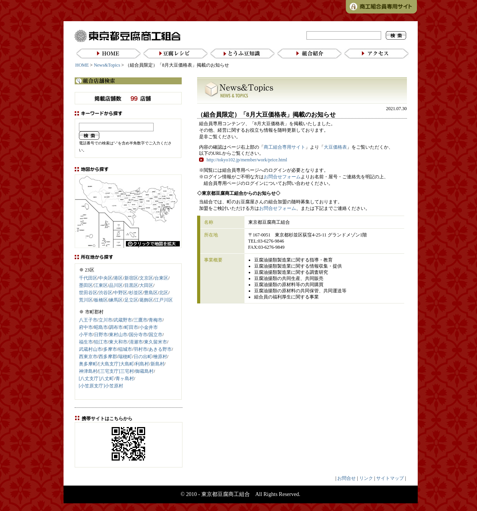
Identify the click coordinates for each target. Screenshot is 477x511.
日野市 (101, 334)
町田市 (131, 327)
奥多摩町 (88, 364)
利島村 (142, 364)
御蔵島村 (144, 371)
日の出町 (143, 356)
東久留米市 (155, 342)
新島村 (157, 364)
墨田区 (86, 285)
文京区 (146, 278)
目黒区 (131, 285)
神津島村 (88, 371)
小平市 (86, 334)
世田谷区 (88, 292)
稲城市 (125, 349)
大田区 (146, 285)
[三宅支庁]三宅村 (116, 371)
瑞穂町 (125, 356)
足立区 (131, 300)
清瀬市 (136, 342)
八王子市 (88, 320)
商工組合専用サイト (284, 147)
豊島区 (151, 292)
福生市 (86, 342)
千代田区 (88, 278)
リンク (366, 478)
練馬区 (116, 300)
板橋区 (101, 300)
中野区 (120, 292)
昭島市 (101, 327)
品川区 (116, 285)
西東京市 (88, 356)
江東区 (101, 285)
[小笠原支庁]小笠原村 (101, 386)
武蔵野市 (123, 320)
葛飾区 (146, 300)
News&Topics (107, 65)
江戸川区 (163, 300)
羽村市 (140, 349)
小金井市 (148, 327)
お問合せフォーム (282, 176)
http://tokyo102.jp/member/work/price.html (247, 160)
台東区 (161, 278)
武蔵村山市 (90, 349)
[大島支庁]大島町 (116, 364)
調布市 (116, 327)
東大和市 (118, 342)
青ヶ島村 (124, 378)
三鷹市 (140, 320)
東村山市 (118, 334)
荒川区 (86, 300)
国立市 (155, 334)
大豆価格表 (335, 147)
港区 (118, 278)
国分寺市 (138, 334)
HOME (82, 65)
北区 (163, 292)
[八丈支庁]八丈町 (96, 378)
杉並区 (136, 292)
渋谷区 (105, 292)
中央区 (105, 278)
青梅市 (155, 320)
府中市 (86, 327)
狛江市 (101, 342)
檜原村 (160, 356)
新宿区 (131, 278)
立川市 (105, 320)
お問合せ (346, 478)
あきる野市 (160, 349)
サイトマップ (390, 478)
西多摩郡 (108, 356)
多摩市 (110, 349)
